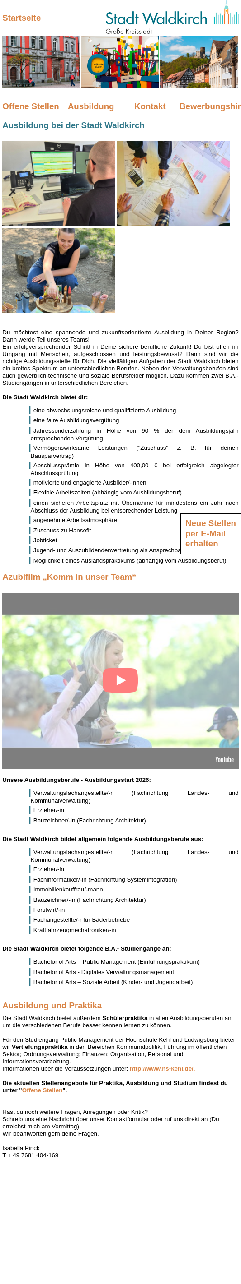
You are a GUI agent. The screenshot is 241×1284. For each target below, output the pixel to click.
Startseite (21, 18)
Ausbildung (91, 106)
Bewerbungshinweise (209, 106)
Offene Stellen (30, 106)
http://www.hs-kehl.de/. (162, 1068)
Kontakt (149, 106)
